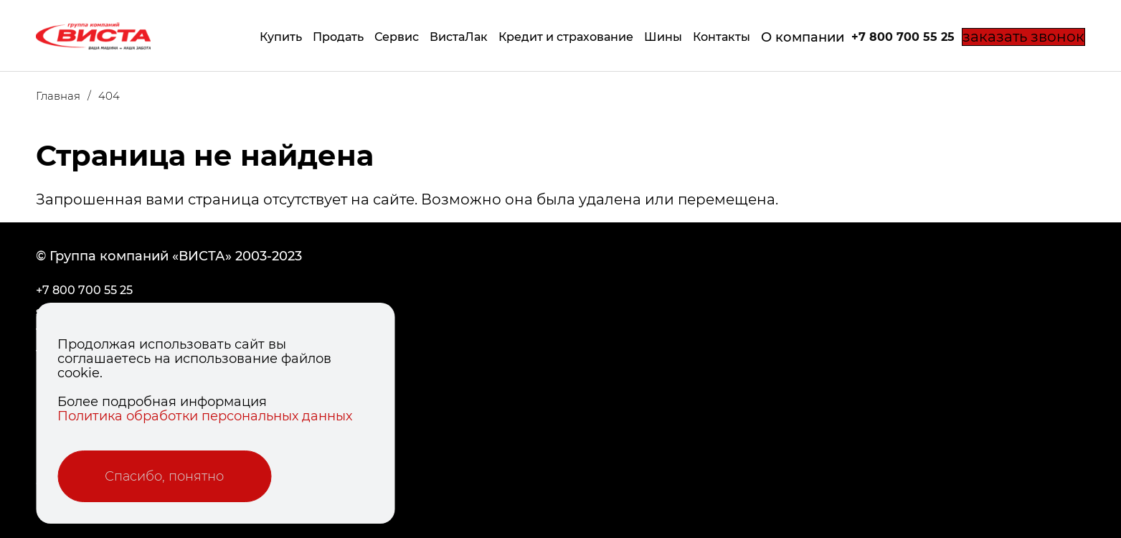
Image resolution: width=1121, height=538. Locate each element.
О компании (779, 37)
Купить (258, 37)
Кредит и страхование (543, 37)
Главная (67, 96)
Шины (640, 37)
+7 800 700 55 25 (880, 37)
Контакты (698, 37)
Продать (315, 37)
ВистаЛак (436, 37)
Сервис (373, 37)
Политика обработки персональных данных (204, 416)
